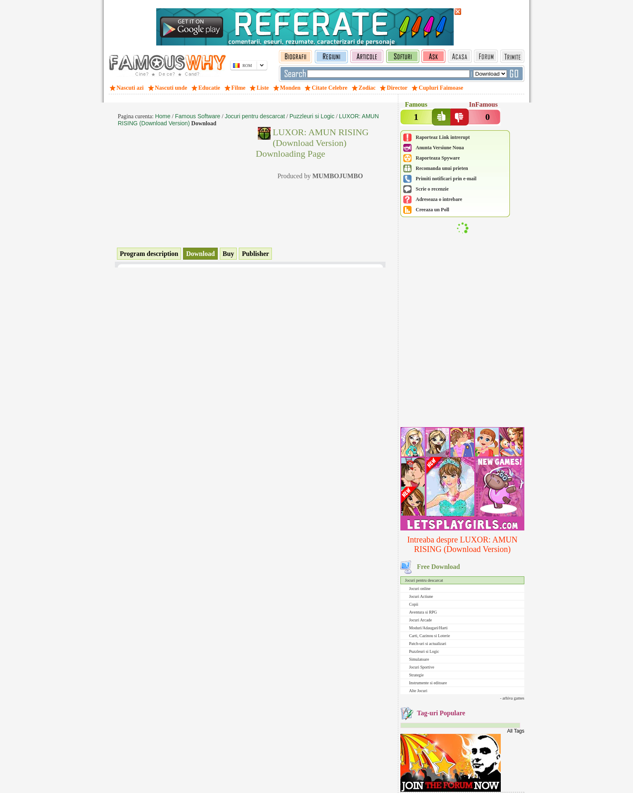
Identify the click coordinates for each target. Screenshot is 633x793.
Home (162, 116)
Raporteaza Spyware (438, 158)
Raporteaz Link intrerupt (443, 137)
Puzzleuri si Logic (424, 651)
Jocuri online (420, 588)
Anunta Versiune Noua (440, 147)
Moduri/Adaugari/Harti (428, 628)
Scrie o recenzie (432, 189)
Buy (228, 253)
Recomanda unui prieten (442, 168)
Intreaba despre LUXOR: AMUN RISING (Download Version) (462, 544)
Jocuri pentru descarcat (424, 580)
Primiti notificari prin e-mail (446, 179)
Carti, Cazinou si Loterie (429, 635)
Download (200, 253)
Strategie (416, 675)
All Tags (515, 731)
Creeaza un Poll (432, 210)
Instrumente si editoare (428, 683)
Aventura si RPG (423, 612)
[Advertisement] (462, 371)
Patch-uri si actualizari (427, 643)
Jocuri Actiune (421, 596)
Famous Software (197, 116)
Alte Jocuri (418, 690)
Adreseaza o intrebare (439, 199)
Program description (149, 253)
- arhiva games (512, 698)
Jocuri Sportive (421, 667)
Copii (413, 604)
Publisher (255, 253)
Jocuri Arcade (420, 620)
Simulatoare (419, 659)
